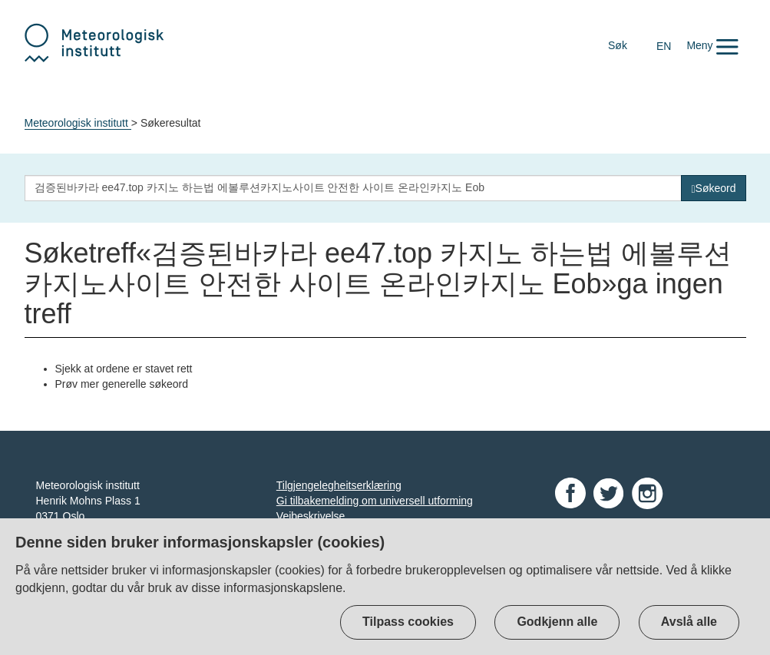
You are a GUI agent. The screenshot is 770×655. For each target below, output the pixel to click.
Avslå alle (689, 621)
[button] (712, 45)
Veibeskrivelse (310, 516)
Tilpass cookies (408, 621)
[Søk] (713, 188)
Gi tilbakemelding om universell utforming (374, 501)
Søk (617, 45)
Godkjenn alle (557, 621)
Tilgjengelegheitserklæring (339, 485)
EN (663, 46)
